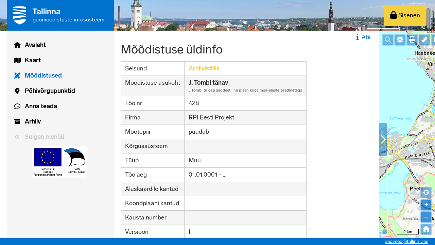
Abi (362, 37)
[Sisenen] (405, 15)
